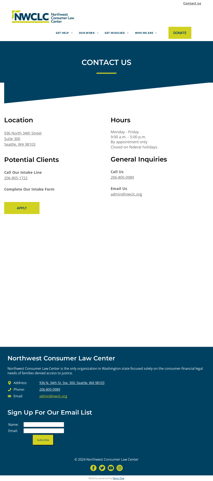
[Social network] (93, 468)
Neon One (118, 478)
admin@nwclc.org (126, 194)
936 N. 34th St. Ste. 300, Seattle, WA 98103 (71, 383)
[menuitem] (64, 32)
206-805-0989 (122, 177)
